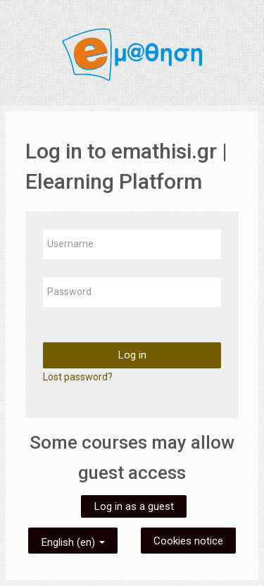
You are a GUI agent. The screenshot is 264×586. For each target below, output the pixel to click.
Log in (132, 355)
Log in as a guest (134, 506)
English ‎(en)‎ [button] (73, 540)
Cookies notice (188, 541)
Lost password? (78, 376)
